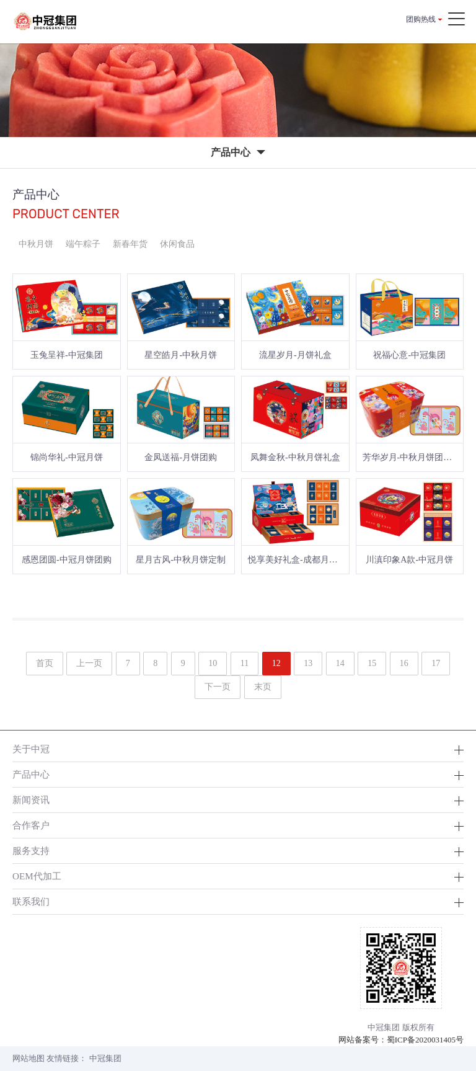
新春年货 (130, 244)
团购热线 (421, 19)
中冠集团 (105, 1058)
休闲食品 (177, 244)
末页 (262, 686)
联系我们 (31, 901)
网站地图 (28, 1058)
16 (404, 663)
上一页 (89, 663)
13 (308, 663)
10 (212, 663)
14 (340, 663)
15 (372, 663)
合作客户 (31, 825)
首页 (44, 663)
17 (435, 663)
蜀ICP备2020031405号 (425, 1039)
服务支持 (31, 850)
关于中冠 (31, 749)
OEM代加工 (36, 876)
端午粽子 (83, 244)
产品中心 (31, 774)
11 (244, 663)
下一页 (218, 686)
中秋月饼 (36, 244)
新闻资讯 (31, 799)
